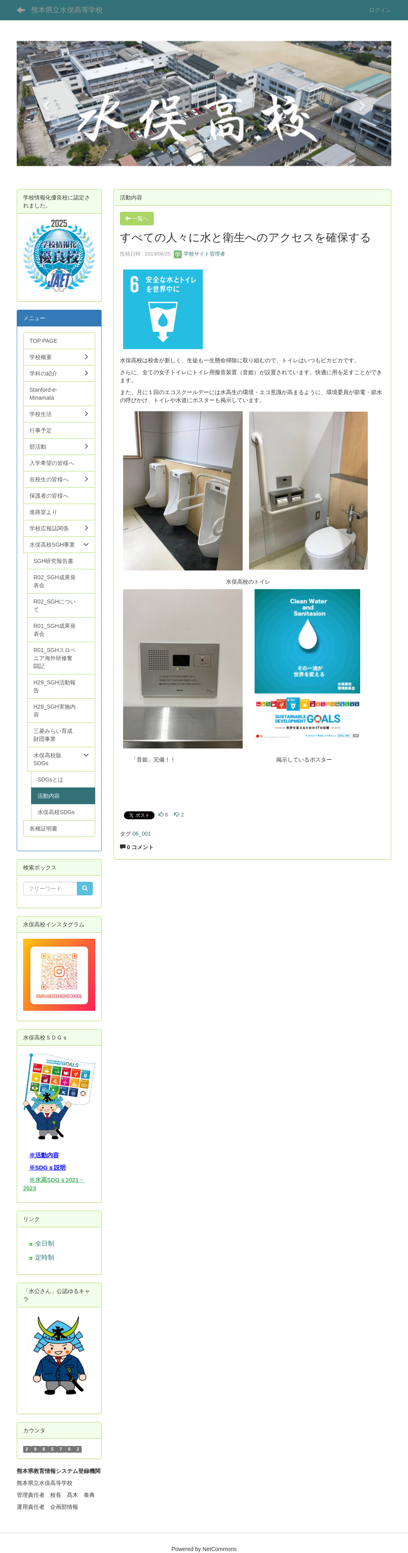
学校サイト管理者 (200, 254)
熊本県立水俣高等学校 (67, 10)
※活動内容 (44, 1155)
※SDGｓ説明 (47, 1167)
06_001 (141, 833)
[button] (45, 103)
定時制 (44, 1257)
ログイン (380, 10)
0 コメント (137, 847)
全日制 (44, 1243)
